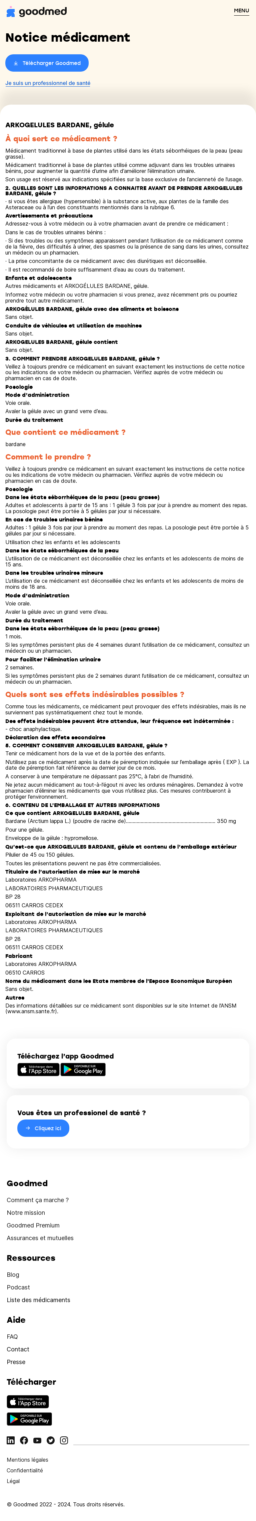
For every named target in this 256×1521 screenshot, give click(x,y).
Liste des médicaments (38, 1299)
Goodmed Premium (33, 1225)
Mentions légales (27, 1459)
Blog (13, 1274)
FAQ (12, 1336)
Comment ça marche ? (38, 1199)
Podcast (18, 1287)
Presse (16, 1361)
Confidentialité (25, 1470)
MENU (241, 10)
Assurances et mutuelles (40, 1237)
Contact (18, 1349)
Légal (13, 1481)
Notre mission (26, 1212)
